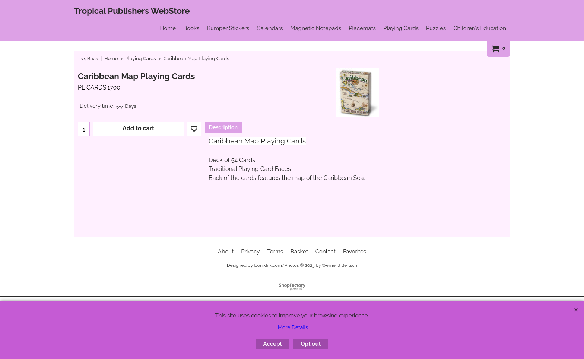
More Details (293, 327)
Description (223, 127)
